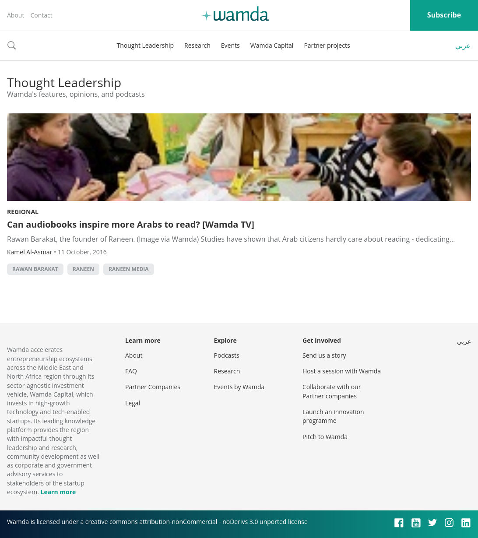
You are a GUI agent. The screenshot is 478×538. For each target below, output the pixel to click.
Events (230, 45)
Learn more (58, 492)
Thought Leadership (145, 45)
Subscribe (444, 15)
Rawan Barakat (35, 269)
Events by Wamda (239, 387)
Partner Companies (152, 387)
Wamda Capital (272, 45)
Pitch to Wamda (325, 437)
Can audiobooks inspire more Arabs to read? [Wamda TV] (130, 224)
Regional (23, 211)
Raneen (83, 269)
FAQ (131, 371)
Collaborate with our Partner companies (331, 391)
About (15, 15)
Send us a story (324, 355)
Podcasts (226, 355)
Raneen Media (128, 269)
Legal (132, 403)
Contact (41, 15)
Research (197, 45)
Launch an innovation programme (333, 416)
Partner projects (327, 45)
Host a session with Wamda (341, 371)
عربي (463, 45)
